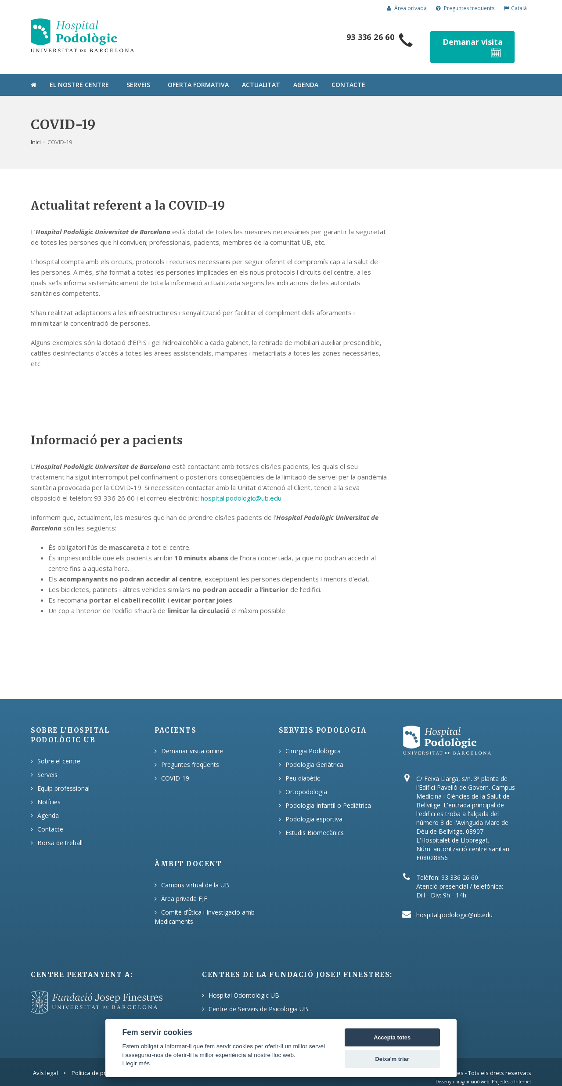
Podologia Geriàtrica (314, 754)
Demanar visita (481, 41)
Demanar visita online (192, 740)
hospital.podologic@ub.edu (241, 487)
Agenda (305, 74)
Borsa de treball (60, 832)
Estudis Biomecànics (314, 822)
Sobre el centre (58, 750)
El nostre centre (79, 74)
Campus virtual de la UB (195, 874)
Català (515, 8)
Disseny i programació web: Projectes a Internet (483, 1071)
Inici (36, 131)
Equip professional (63, 778)
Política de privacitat (98, 1062)
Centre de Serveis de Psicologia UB (258, 998)
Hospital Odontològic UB (244, 985)
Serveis (138, 74)
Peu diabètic (302, 767)
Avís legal (45, 1062)
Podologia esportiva (313, 808)
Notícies (49, 791)
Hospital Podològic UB (241, 1012)
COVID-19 (175, 767)
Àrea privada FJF (184, 888)
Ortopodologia (306, 781)
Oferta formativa (198, 74)
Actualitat (261, 74)
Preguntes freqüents (465, 8)
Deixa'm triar (392, 1059)
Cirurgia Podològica (313, 740)
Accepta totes (392, 1037)
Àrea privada (407, 8)
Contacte (348, 74)
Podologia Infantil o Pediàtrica (328, 795)
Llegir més (136, 1063)
